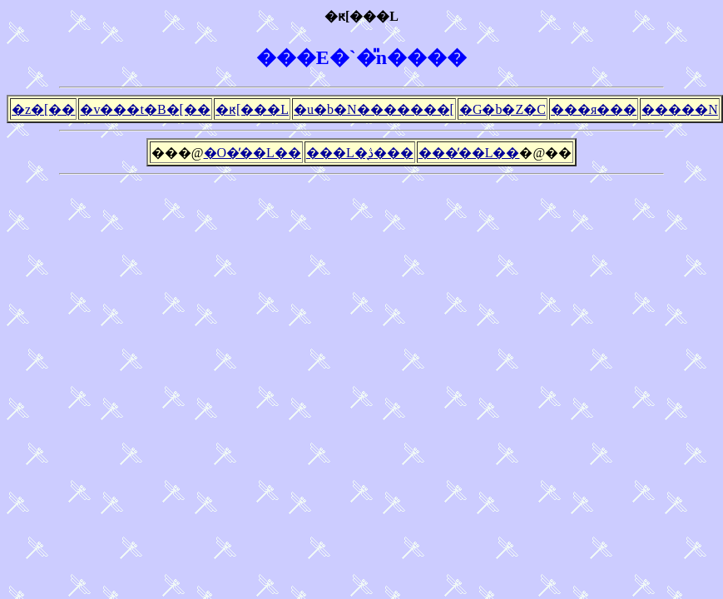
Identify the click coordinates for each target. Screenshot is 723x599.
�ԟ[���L (252, 109)
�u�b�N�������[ (374, 109)
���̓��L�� (469, 153)
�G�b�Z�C (502, 109)
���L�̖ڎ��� (359, 153)
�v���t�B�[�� (145, 109)
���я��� (593, 109)
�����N (679, 109)
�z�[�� (43, 109)
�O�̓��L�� (252, 153)
